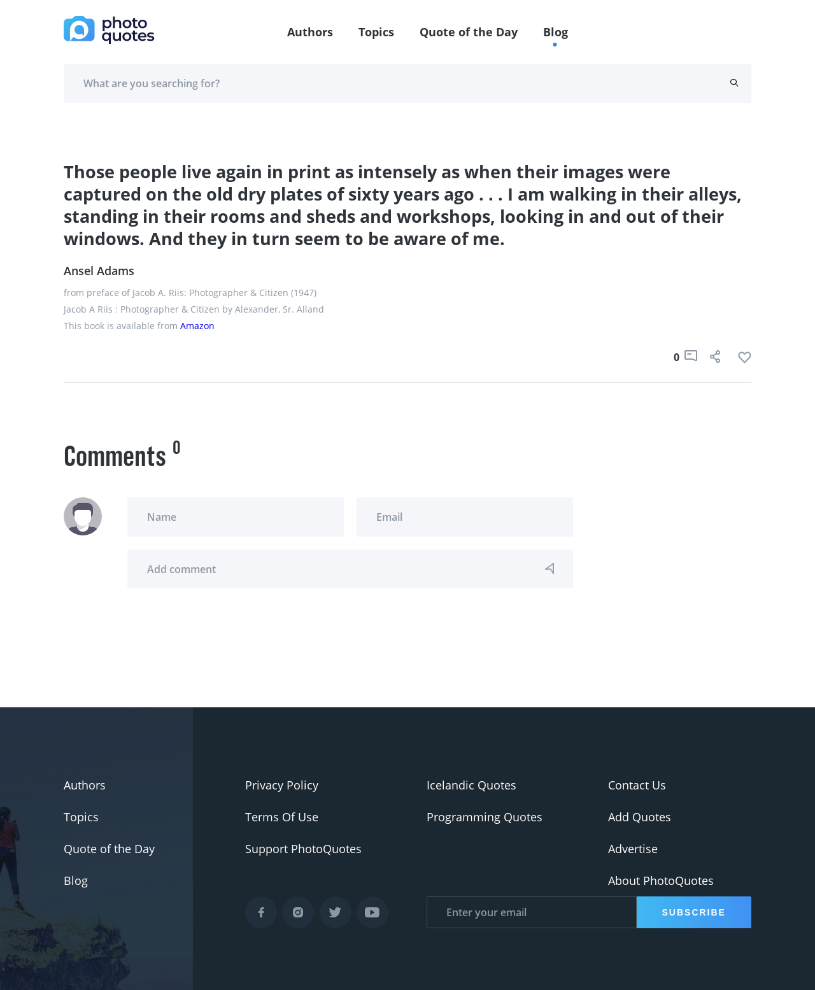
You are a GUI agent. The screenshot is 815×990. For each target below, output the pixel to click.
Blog (555, 31)
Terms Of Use (281, 816)
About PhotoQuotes (661, 880)
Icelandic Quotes (471, 785)
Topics (376, 31)
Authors (310, 31)
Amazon (197, 326)
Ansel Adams (99, 270)
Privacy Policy (281, 785)
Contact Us (637, 785)
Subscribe (694, 912)
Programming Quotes (484, 816)
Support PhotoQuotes (303, 848)
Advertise (633, 848)
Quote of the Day (469, 31)
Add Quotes (639, 816)
